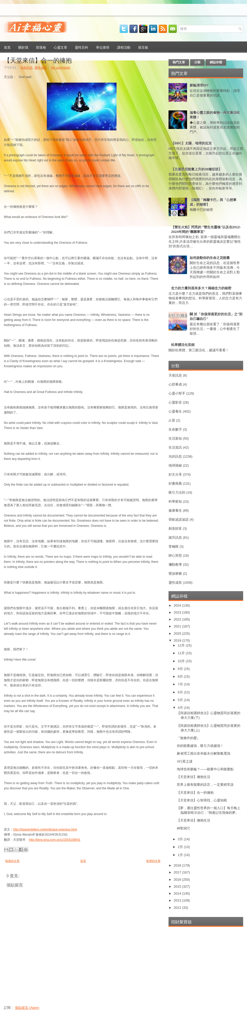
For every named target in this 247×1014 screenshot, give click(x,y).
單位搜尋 (102, 47)
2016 (178, 879)
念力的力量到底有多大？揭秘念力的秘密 (201, 288)
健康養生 (175, 510)
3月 (181, 839)
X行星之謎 (184, 761)
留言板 (143, 47)
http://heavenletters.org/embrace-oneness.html (45, 829)
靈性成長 (40, 67)
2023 (178, 612)
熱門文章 (179, 62)
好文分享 (175, 474)
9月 (181, 669)
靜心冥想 (175, 555)
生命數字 (175, 429)
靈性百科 (81, 47)
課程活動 (123, 47)
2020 (178, 633)
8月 (181, 676)
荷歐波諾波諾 (179, 519)
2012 (178, 908)
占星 (172, 420)
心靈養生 (175, 411)
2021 (178, 626)
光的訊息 (26, 67)
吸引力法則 (177, 492)
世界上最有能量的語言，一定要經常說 (205, 784)
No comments (60, 67)
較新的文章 (12, 860)
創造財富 (175, 528)
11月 (182, 653)
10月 (182, 661)
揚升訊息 (175, 537)
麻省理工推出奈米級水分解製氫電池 (203, 753)
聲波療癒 (175, 573)
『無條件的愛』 (188, 738)
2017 (178, 872)
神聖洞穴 (183, 828)
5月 (181, 700)
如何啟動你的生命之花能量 (210, 258)
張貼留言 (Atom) (27, 1008)
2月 (181, 847)
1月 (181, 855)
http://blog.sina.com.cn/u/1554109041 (54, 840)
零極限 (174, 546)
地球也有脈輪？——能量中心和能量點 (205, 769)
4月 (181, 708)
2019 (178, 640)
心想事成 (175, 384)
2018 (178, 865)
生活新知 (175, 438)
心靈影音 (175, 402)
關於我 (23, 47)
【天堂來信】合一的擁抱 (38, 60)
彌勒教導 (175, 564)
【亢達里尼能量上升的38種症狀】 (196, 169)
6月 (181, 692)
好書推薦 (175, 483)
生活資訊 (175, 447)
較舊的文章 (153, 860)
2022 (178, 619)
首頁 (7, 47)
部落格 (41, 47)
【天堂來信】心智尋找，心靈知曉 (202, 800)
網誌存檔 (216, 62)
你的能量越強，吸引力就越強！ (200, 746)
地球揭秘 (175, 465)
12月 (182, 645)
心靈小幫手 (177, 393)
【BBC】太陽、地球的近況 (191, 143)
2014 (178, 893)
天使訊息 (175, 375)
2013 (178, 900)
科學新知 (175, 501)
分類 (197, 62)
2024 (178, 605)
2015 (178, 886)
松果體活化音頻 (183, 345)
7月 (181, 684)
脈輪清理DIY (199, 85)
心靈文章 (60, 47)
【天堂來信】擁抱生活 (193, 777)
